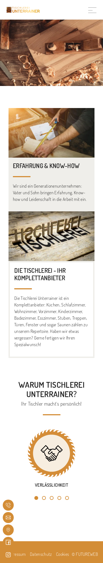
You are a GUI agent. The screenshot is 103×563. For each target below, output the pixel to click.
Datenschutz (41, 554)
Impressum (16, 554)
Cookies (62, 554)
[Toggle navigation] (92, 10)
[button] (36, 498)
